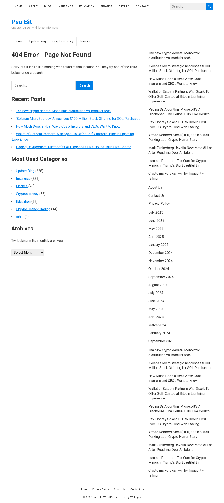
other (20, 217)
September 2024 (161, 277)
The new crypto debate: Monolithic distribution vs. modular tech (63, 111)
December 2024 (160, 253)
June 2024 (156, 301)
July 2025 (155, 212)
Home (18, 6)
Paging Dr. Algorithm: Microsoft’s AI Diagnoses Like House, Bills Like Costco (73, 147)
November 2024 (160, 261)
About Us (155, 187)
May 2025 (155, 229)
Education (86, 6)
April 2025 (156, 237)
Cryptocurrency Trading (33, 209)
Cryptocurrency (62, 41)
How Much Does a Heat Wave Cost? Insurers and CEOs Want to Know (68, 126)
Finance (106, 6)
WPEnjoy (135, 497)
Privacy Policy (159, 203)
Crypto (124, 6)
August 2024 (157, 285)
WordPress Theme (114, 497)
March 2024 (157, 325)
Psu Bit (21, 22)
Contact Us (156, 196)
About (33, 6)
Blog (47, 6)
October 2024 (158, 269)
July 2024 (155, 293)
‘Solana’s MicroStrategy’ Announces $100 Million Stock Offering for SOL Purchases (78, 119)
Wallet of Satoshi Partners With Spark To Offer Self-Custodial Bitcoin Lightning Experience (178, 96)
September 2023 (161, 341)
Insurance (65, 6)
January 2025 (158, 245)
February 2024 (159, 333)
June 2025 (156, 221)
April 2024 (156, 317)
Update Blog (37, 41)
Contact (142, 6)
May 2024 (155, 309)
